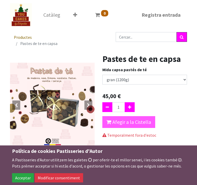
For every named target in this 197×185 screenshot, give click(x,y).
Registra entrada (161, 15)
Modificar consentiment (59, 177)
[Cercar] (181, 37)
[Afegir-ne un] (130, 107)
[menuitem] (52, 15)
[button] (75, 15)
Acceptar (23, 177)
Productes (23, 37)
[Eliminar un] (107, 107)
